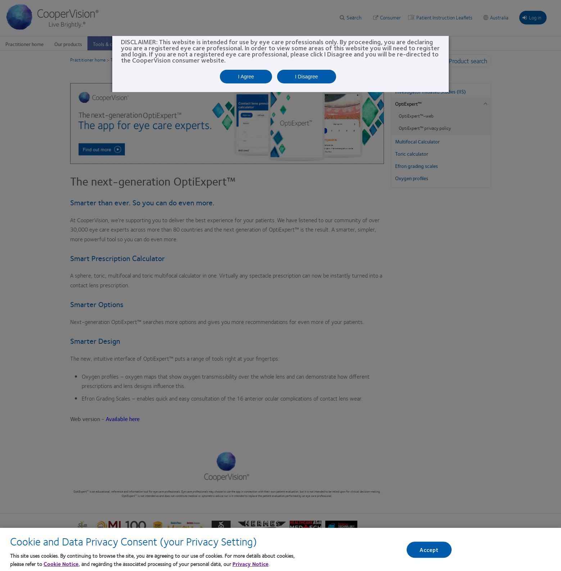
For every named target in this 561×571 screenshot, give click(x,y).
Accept (429, 551)
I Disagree (306, 76)
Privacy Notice (250, 565)
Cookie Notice (61, 565)
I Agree (246, 76)
